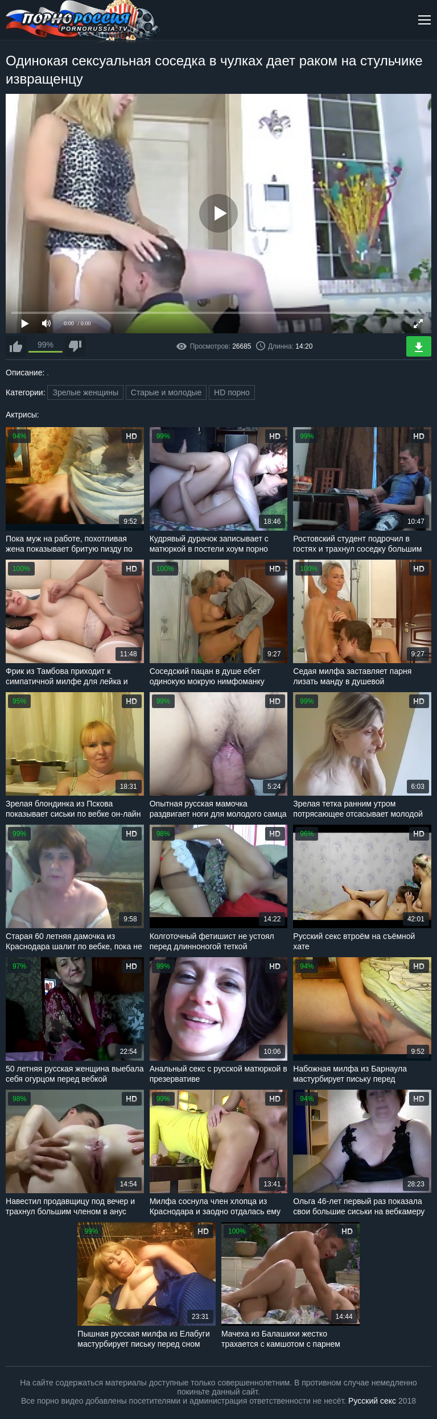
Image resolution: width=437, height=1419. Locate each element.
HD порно (232, 392)
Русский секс (372, 1400)
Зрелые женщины (85, 392)
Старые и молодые (166, 392)
